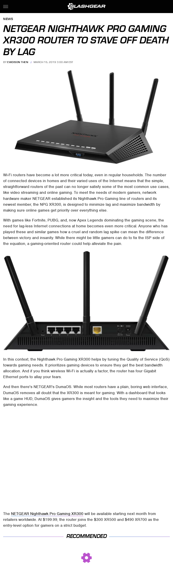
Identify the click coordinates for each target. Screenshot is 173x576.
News (8, 19)
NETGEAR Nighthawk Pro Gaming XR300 (47, 513)
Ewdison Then (17, 62)
